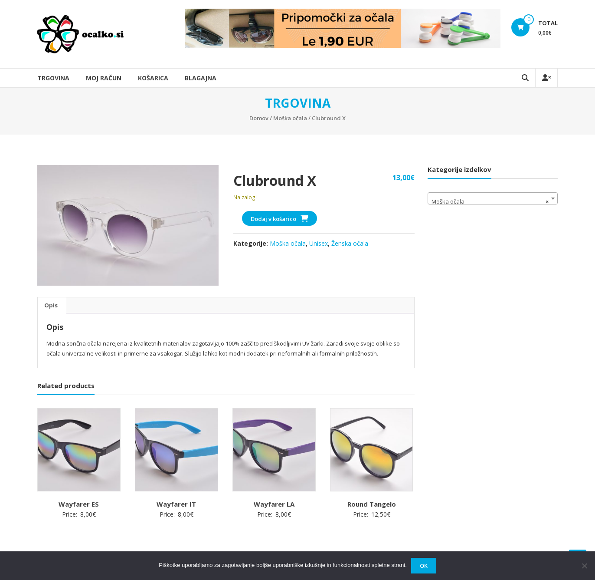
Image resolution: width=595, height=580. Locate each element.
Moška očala (290, 118)
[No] (584, 565)
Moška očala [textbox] (490, 201)
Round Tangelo (371, 504)
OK (424, 566)
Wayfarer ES (79, 504)
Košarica (153, 78)
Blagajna (200, 78)
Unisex (318, 243)
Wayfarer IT (176, 504)
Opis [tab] (51, 305)
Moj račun (103, 78)
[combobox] (493, 198)
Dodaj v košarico (273, 219)
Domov (258, 118)
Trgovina (53, 78)
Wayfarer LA (274, 504)
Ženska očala (349, 243)
